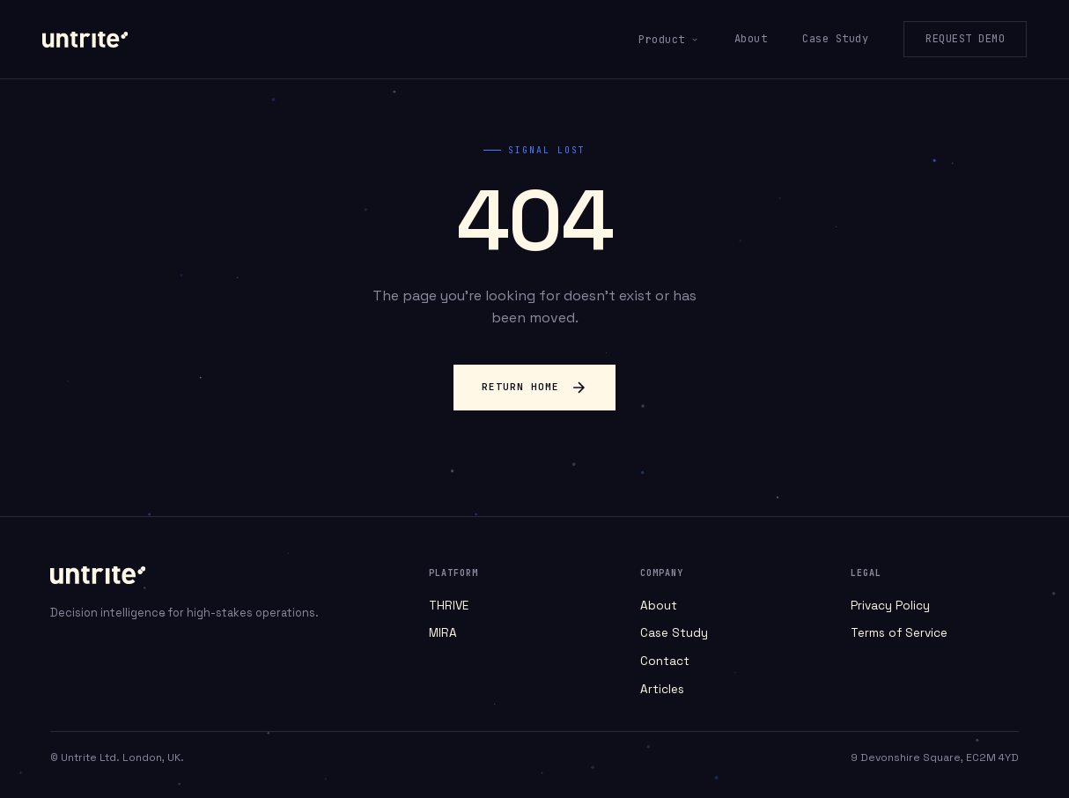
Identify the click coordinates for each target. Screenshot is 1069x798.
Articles (662, 689)
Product (668, 40)
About (751, 39)
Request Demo (965, 39)
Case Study (835, 39)
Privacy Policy (890, 605)
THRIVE (448, 605)
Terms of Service (899, 632)
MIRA (443, 632)
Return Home (534, 387)
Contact (664, 661)
